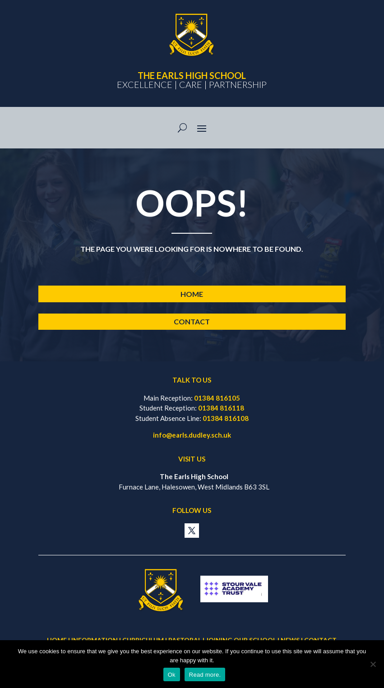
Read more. (205, 674)
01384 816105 (217, 398)
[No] (372, 664)
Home (191, 294)
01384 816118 (221, 408)
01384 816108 (226, 418)
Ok (172, 674)
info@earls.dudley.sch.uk (192, 435)
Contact (192, 321)
